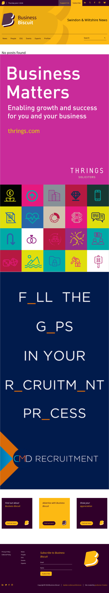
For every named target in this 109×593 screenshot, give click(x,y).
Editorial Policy (6, 555)
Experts (38, 38)
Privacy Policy (6, 552)
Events (28, 38)
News (5, 38)
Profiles (47, 38)
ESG (21, 38)
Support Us (64, 3)
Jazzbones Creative (101, 585)
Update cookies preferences (72, 585)
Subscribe (77, 3)
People (13, 38)
